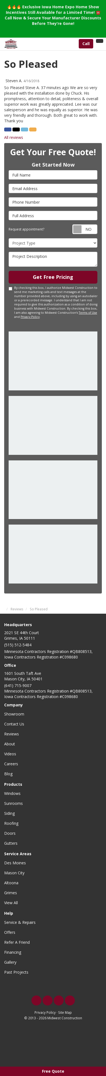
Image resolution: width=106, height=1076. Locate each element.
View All (11, 902)
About (9, 743)
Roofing (11, 823)
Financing (12, 952)
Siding (9, 813)
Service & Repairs (20, 922)
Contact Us (14, 724)
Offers (9, 932)
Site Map (65, 1012)
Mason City (14, 872)
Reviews (11, 734)
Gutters (11, 843)
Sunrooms (13, 803)
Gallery (10, 962)
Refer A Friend (17, 942)
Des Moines (15, 862)
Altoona (11, 882)
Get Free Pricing (53, 277)
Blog (8, 773)
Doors (10, 833)
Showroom (14, 714)
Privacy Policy (30, 317)
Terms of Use (88, 313)
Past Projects (16, 972)
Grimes (10, 892)
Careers (11, 763)
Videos (10, 753)
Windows (12, 793)
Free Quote (53, 1071)
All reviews (13, 137)
